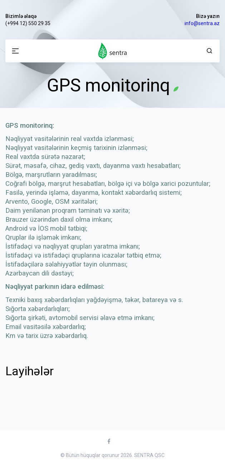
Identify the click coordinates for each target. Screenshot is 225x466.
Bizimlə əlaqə (20, 16)
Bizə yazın (208, 16)
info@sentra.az (202, 23)
